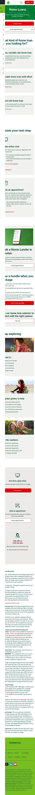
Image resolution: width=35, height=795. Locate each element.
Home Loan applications (17, 633)
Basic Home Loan (20, 637)
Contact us (15, 743)
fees (4, 290)
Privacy (10, 757)
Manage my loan (8, 370)
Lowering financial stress (11, 412)
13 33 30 (12, 623)
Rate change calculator (10, 453)
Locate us (4, 753)
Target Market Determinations (8, 783)
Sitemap (24, 757)
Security (3, 757)
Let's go (17, 321)
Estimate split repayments (11, 448)
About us (10, 753)
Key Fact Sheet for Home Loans (10, 603)
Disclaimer (17, 757)
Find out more (8, 63)
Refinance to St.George (10, 360)
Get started (17, 490)
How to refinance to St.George (12, 404)
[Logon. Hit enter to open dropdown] (29, 2)
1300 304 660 (17, 543)
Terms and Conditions (17, 781)
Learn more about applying (10, 164)
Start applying (7, 169)
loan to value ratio (21, 699)
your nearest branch (22, 549)
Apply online (17, 24)
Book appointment (8, 212)
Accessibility (25, 753)
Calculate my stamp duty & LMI (13, 450)
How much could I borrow (11, 445)
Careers (16, 753)
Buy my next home (9, 368)
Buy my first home (9, 363)
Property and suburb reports (12, 402)
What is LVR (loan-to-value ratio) (13, 409)
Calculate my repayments (11, 443)
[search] (22, 2)
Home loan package (17, 303)
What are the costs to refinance (13, 407)
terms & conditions (8, 694)
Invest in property (9, 365)
